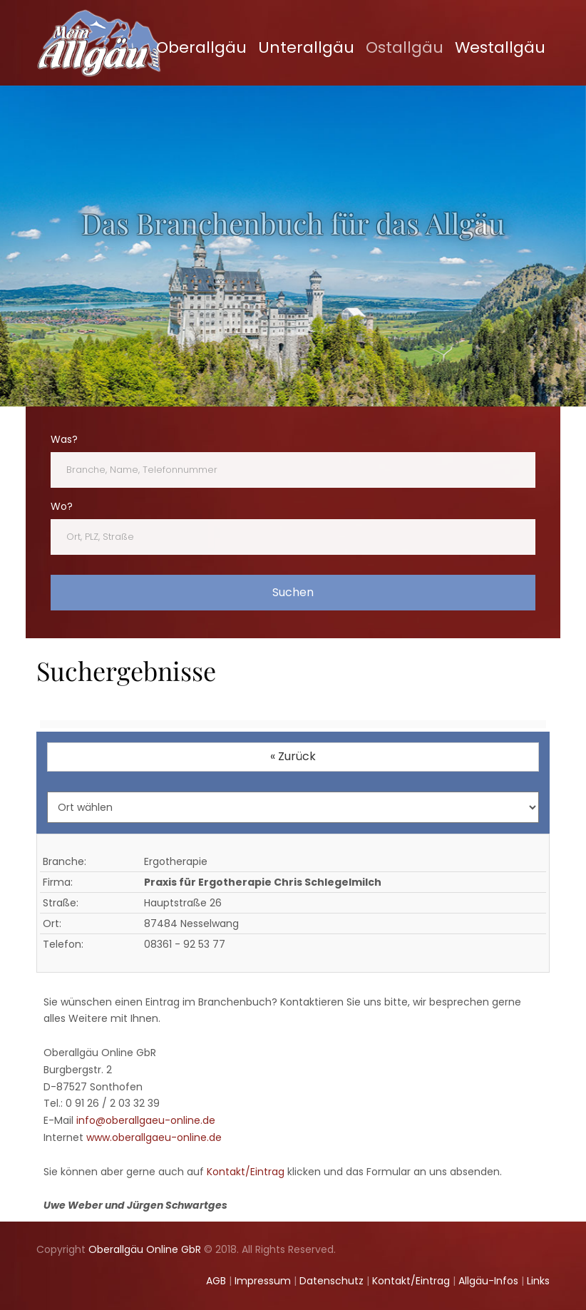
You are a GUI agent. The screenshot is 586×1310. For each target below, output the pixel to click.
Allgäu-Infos (488, 1281)
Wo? (62, 506)
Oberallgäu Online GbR (144, 1249)
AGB (216, 1281)
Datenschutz (331, 1281)
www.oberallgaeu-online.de (154, 1137)
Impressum (263, 1281)
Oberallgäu (201, 47)
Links (538, 1281)
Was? (64, 439)
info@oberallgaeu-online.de (145, 1120)
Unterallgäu (306, 47)
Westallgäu (500, 47)
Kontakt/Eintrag (245, 1172)
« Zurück (293, 756)
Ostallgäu (404, 47)
